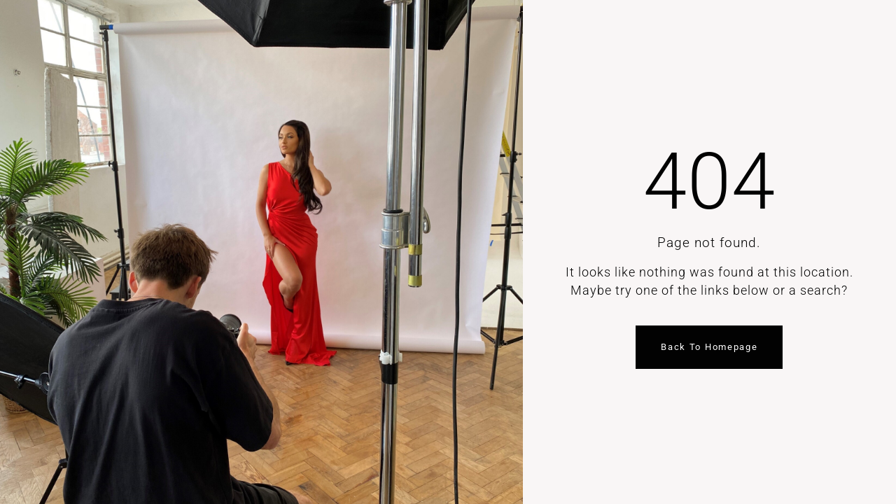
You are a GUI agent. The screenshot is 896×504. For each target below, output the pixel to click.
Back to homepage (709, 347)
